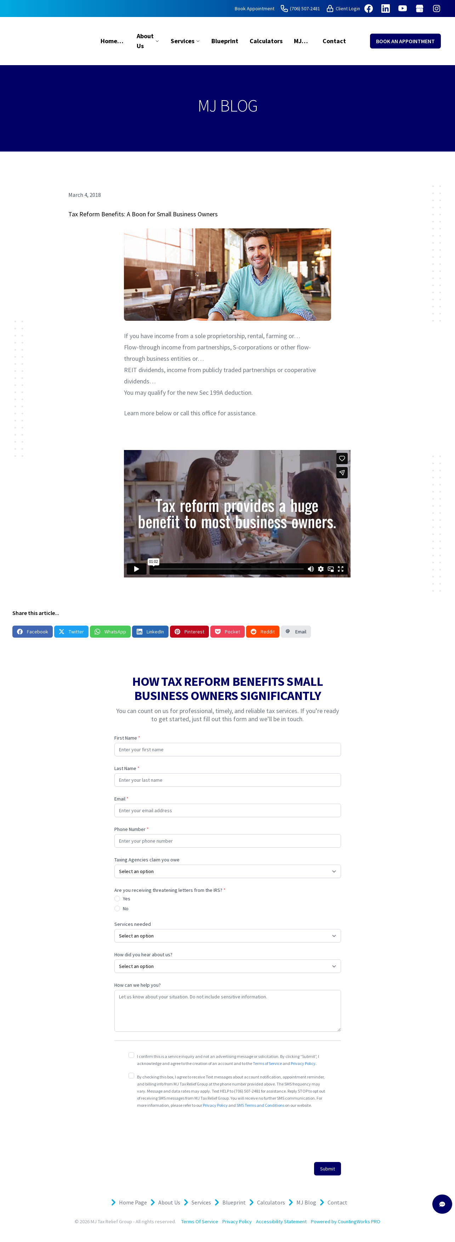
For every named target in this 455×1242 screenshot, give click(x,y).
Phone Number (131, 829)
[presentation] (182, 1131)
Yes (126, 898)
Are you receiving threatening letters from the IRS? (170, 890)
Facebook (32, 631)
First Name (127, 738)
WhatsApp (110, 631)
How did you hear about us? (143, 954)
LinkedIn (150, 631)
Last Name (127, 768)
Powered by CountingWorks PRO (345, 1221)
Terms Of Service (199, 1221)
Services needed (132, 924)
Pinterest (189, 631)
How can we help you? (137, 985)
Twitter (71, 631)
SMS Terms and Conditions (261, 1105)
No (126, 908)
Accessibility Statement (281, 1221)
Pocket (227, 631)
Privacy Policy (303, 1063)
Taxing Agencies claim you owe (147, 859)
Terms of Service (267, 1063)
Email (295, 631)
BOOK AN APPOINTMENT (405, 41)
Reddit (263, 631)
